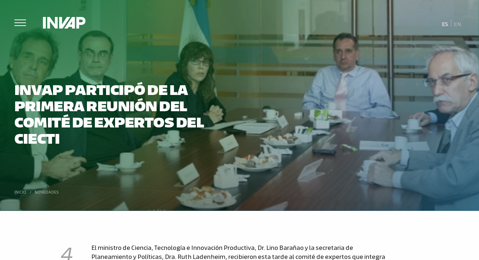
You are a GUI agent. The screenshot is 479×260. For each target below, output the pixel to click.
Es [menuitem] (445, 23)
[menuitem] (445, 23)
